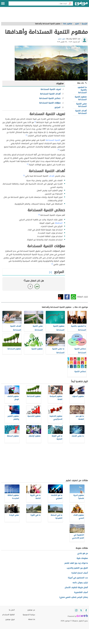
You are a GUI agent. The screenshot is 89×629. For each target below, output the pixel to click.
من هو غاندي (82, 553)
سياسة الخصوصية (29, 614)
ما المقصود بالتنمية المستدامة (82, 90)
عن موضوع (31, 610)
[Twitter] (81, 610)
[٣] (58, 149)
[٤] (28, 164)
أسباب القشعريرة (81, 592)
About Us (31, 619)
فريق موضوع (10, 619)
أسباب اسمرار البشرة (79, 573)
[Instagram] (76, 610)
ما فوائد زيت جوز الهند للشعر (76, 563)
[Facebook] (86, 610)
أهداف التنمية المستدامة (81, 112)
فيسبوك (67, 296)
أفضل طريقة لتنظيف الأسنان (76, 587)
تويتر (60, 296)
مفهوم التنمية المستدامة (81, 98)
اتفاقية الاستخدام (8, 614)
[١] (35, 122)
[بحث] (70, 3)
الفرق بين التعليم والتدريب (77, 568)
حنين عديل (61, 38)
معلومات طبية (82, 558)
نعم (37, 286)
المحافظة (59, 223)
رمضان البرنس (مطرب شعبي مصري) (73, 597)
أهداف (51, 176)
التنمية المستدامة (53, 140)
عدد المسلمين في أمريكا (78, 578)
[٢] (26, 135)
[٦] (52, 264)
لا (30, 286)
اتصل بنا (12, 610)
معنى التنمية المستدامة (81, 105)
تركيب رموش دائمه (80, 582)
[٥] (39, 214)
